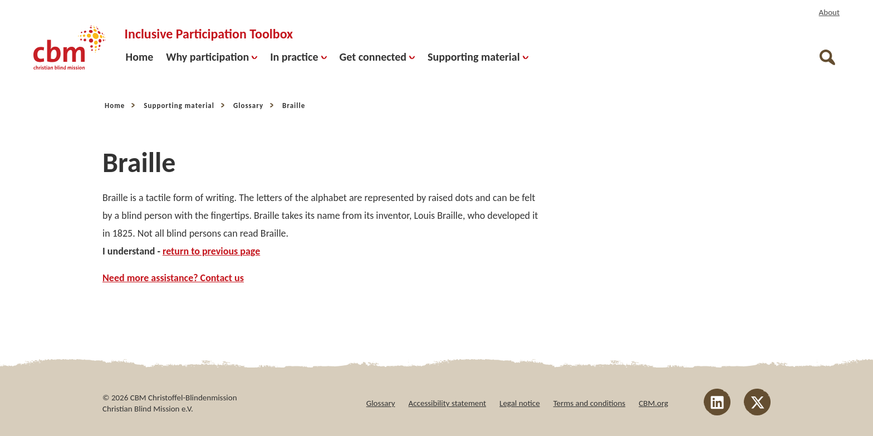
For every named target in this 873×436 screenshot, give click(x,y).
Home (140, 56)
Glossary (248, 105)
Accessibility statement (448, 403)
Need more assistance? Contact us (173, 278)
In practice (298, 56)
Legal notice (519, 403)
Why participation (211, 56)
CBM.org (653, 403)
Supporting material (478, 56)
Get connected (377, 56)
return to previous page (211, 251)
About (829, 12)
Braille (293, 105)
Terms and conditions (589, 403)
